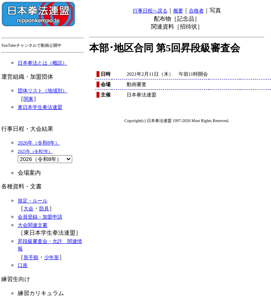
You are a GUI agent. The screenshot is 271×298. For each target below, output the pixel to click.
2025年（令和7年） (35, 151)
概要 (178, 11)
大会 (28, 208)
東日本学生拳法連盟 (40, 107)
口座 (23, 265)
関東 (28, 99)
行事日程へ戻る (150, 11)
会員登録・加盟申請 (40, 217)
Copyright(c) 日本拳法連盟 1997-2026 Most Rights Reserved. (177, 120)
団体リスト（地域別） (42, 91)
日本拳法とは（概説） (42, 63)
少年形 (51, 257)
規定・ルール (32, 201)
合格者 (196, 11)
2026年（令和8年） (39, 143)
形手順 (31, 257)
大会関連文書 (32, 225)
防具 (44, 208)
